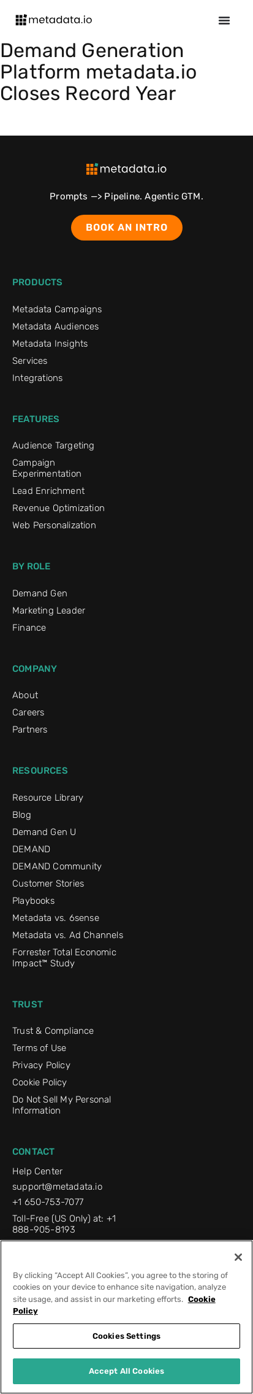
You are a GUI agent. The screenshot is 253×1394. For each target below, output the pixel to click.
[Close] (238, 1257)
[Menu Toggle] (224, 20)
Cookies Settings (126, 1336)
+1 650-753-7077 (47, 1201)
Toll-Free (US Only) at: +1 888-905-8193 (64, 1224)
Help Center (37, 1171)
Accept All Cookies (126, 1371)
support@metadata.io (57, 1186)
